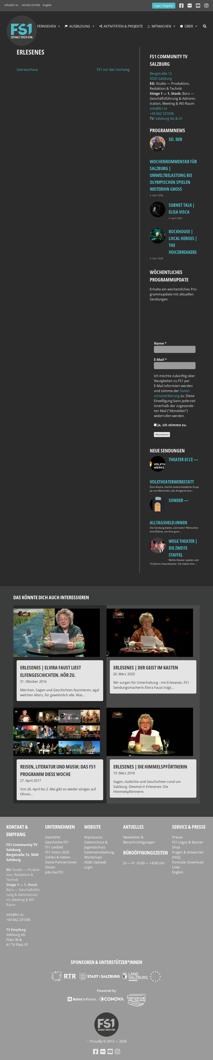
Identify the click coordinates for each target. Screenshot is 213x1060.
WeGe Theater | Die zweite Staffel (183, 548)
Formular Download (187, 862)
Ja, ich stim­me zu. (170, 425)
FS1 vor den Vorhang (113, 69)
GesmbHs (53, 837)
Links (176, 867)
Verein (50, 867)
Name (160, 343)
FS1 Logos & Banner (187, 842)
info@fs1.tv (11, 5)
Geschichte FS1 (57, 842)
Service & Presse (189, 826)
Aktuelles (133, 826)
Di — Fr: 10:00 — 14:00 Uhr (144, 863)
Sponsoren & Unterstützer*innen (106, 962)
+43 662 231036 (30, 5)
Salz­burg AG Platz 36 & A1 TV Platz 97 (17, 939)
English (47, 5)
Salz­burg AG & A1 (169, 118)
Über (189, 26)
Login (88, 867)
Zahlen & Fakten (57, 857)
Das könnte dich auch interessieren (51, 597)
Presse (177, 837)
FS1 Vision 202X (57, 852)
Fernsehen (46, 26)
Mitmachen (161, 26)
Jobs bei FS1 (54, 872)
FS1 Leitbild (54, 847)
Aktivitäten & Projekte (123, 26)
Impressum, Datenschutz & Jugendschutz (96, 842)
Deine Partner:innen (61, 862)
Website (92, 826)
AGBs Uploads (95, 862)
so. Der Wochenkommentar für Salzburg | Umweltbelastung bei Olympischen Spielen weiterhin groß (173, 164)
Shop (176, 847)
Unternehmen (60, 826)
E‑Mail (160, 359)
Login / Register (163, 5)
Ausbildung (79, 26)
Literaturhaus (27, 69)
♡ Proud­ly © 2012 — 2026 (106, 1041)
